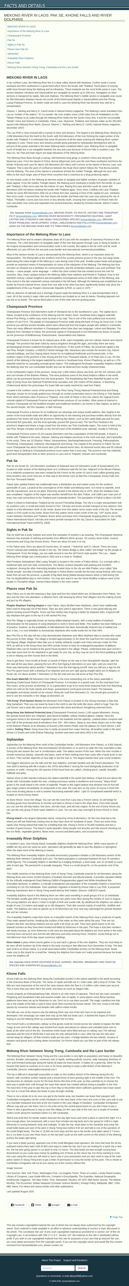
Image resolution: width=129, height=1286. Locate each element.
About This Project (51, 1260)
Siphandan (13, 53)
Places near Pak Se (17, 49)
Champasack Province (19, 35)
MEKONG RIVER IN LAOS (21, 26)
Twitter (36, 1205)
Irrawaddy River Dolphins (20, 58)
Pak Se (11, 40)
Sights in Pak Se (16, 44)
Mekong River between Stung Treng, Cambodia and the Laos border (43, 67)
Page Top (116, 1217)
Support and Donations (75, 1260)
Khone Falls (13, 62)
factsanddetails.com (42, 212)
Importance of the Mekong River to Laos (28, 31)
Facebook (18, 1205)
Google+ (54, 1205)
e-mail (72, 1205)
